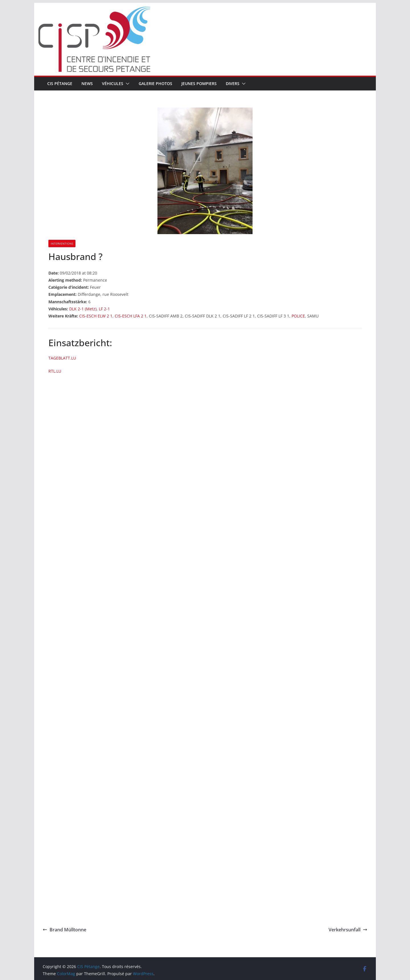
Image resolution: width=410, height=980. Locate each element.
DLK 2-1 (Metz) (83, 308)
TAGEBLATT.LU (62, 358)
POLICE (298, 316)
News (87, 83)
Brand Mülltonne (64, 930)
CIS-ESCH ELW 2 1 (95, 316)
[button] (126, 84)
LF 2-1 (104, 308)
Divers (232, 83)
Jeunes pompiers (199, 83)
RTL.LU (54, 371)
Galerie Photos (155, 83)
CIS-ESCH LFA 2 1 (131, 316)
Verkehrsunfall (348, 930)
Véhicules (112, 83)
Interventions (62, 243)
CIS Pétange (59, 83)
